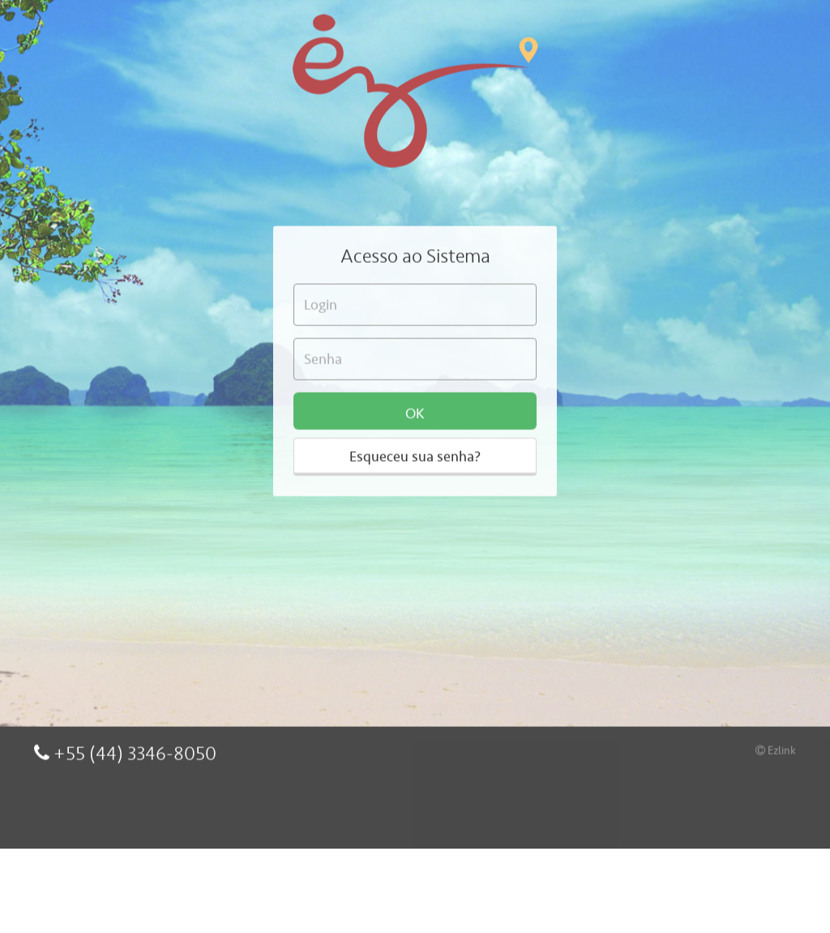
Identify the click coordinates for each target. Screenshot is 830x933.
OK (415, 382)
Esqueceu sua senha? (415, 425)
